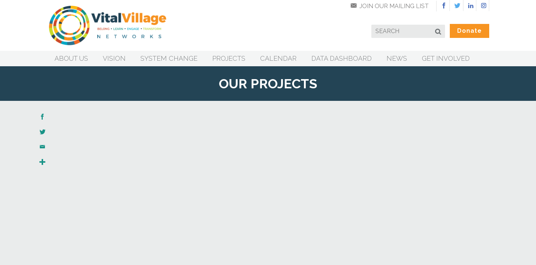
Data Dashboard (341, 58)
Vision (114, 58)
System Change (168, 58)
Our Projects (268, 83)
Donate (469, 30)
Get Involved (446, 58)
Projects (228, 58)
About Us (71, 58)
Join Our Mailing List (394, 6)
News (396, 58)
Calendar (278, 58)
